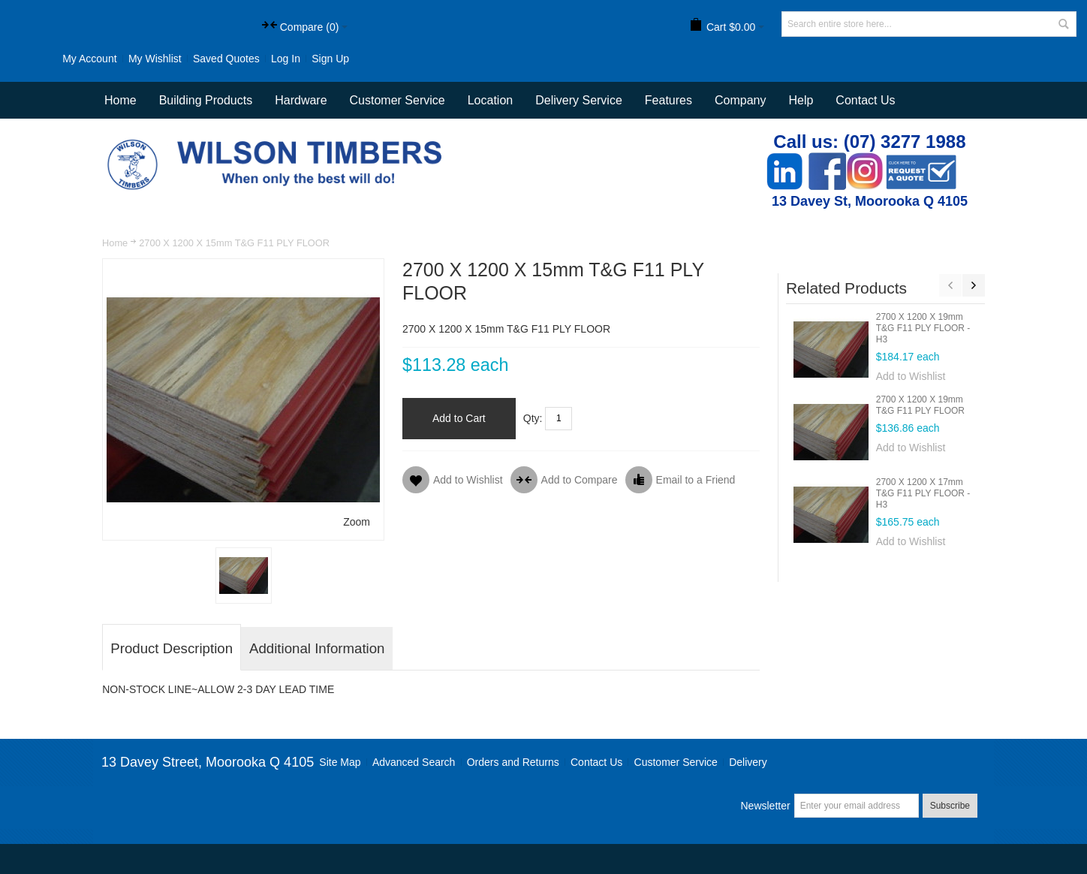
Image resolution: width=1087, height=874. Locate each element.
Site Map (339, 762)
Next (973, 285)
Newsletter (765, 806)
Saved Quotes (226, 59)
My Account (89, 59)
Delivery (748, 762)
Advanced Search (414, 762)
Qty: (533, 418)
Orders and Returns (513, 762)
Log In (285, 59)
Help (800, 100)
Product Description (171, 648)
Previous (950, 285)
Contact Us (865, 100)
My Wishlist (155, 59)
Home (115, 243)
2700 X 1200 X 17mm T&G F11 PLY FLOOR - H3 (923, 493)
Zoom (356, 522)
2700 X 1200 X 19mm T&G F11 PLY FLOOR (920, 405)
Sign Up (330, 59)
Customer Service (676, 762)
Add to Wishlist (911, 376)
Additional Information (316, 648)
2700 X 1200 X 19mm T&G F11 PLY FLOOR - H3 (923, 328)
